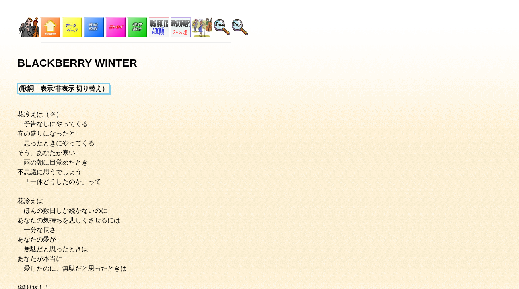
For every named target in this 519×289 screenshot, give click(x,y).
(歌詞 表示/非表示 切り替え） (63, 88)
